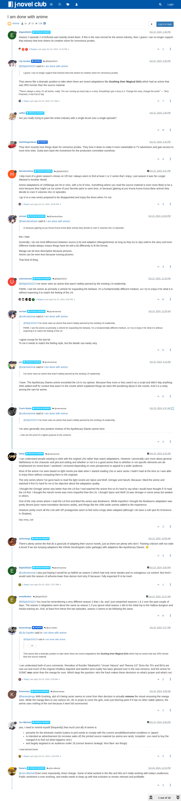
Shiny (22, 454)
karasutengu (25, 627)
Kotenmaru (24, 691)
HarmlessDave (26, 171)
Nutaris (22, 768)
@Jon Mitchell (53, 768)
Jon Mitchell (25, 722)
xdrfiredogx (24, 538)
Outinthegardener (28, 142)
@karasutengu (57, 692)
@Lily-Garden (26, 632)
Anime (15, 23)
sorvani (22, 216)
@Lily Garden (50, 628)
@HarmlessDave (55, 217)
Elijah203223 (25, 32)
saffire (22, 113)
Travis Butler (25, 408)
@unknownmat (54, 312)
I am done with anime (56, 66)
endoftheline (25, 596)
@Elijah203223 (50, 61)
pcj (20, 362)
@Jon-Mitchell (27, 773)
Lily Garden (24, 61)
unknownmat (25, 278)
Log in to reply (165, 24)
